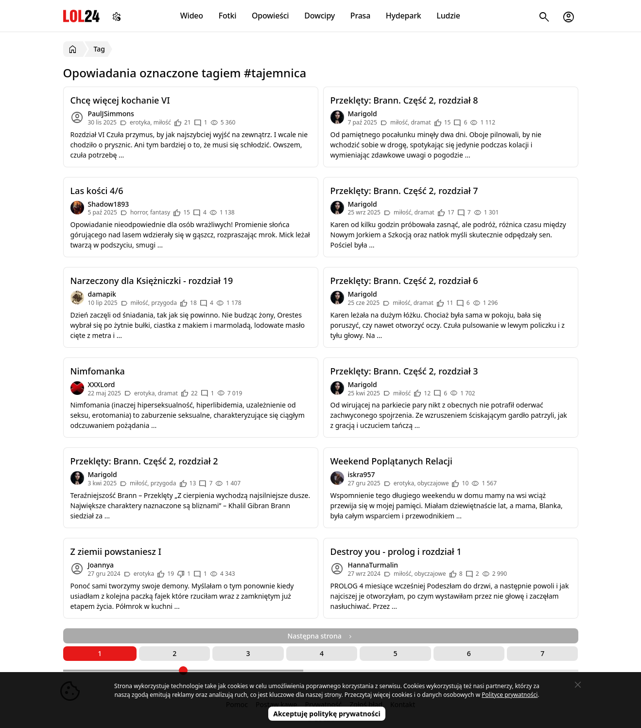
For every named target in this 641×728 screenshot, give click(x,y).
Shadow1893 (108, 204)
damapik (102, 294)
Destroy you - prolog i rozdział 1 (396, 551)
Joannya (101, 564)
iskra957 (361, 474)
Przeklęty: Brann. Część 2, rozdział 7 (404, 190)
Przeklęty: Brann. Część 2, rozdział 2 (144, 461)
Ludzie (448, 15)
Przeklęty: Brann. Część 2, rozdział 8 (404, 100)
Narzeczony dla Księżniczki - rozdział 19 (151, 280)
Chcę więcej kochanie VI (120, 100)
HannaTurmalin (373, 564)
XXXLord (101, 384)
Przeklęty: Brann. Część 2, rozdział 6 (404, 280)
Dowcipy (319, 15)
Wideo (191, 15)
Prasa (360, 15)
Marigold (362, 113)
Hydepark (403, 15)
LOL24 (81, 16)
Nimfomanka (97, 371)
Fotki (228, 15)
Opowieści (270, 15)
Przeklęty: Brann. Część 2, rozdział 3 (404, 371)
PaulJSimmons (111, 113)
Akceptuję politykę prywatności (327, 713)
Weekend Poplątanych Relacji (391, 461)
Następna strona (320, 635)
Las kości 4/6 (96, 190)
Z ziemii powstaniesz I (115, 551)
